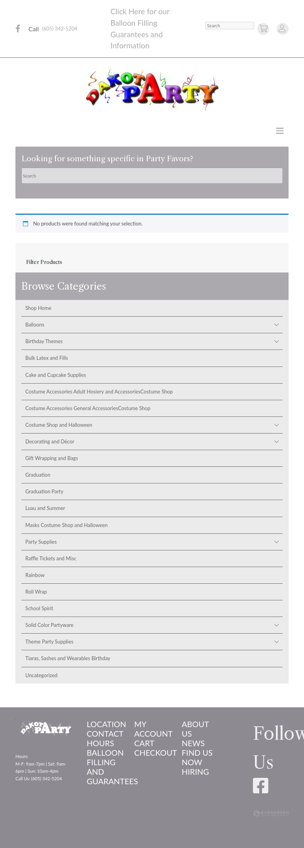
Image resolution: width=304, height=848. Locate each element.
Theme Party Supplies (49, 641)
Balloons (34, 324)
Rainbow (35, 575)
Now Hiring (195, 766)
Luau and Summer (45, 508)
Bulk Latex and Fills (46, 358)
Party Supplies (41, 542)
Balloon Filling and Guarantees (104, 767)
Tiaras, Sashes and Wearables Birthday (67, 658)
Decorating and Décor (49, 441)
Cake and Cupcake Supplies (55, 375)
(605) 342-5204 (59, 28)
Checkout (152, 752)
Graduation (37, 475)
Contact (104, 733)
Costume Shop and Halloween (58, 425)
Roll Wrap (36, 591)
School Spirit (39, 608)
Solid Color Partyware (49, 625)
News (193, 743)
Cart (144, 743)
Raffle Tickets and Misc (50, 558)
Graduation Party (44, 491)
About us (195, 728)
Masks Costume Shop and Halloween (66, 525)
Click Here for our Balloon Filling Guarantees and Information (139, 28)
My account (152, 728)
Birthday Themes (44, 341)
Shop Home (38, 308)
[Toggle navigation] (280, 131)
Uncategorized (41, 675)
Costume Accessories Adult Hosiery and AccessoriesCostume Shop (99, 391)
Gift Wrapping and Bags (51, 458)
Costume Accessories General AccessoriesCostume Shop (87, 408)
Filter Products (44, 262)
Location (104, 724)
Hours (100, 743)
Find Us (197, 752)
